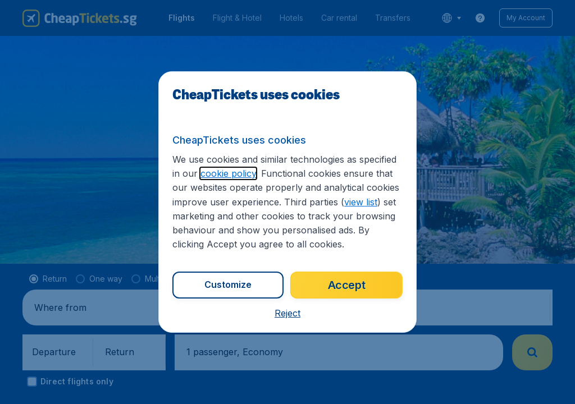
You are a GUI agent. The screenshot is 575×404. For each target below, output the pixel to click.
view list (360, 202)
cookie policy (228, 173)
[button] (287, 313)
